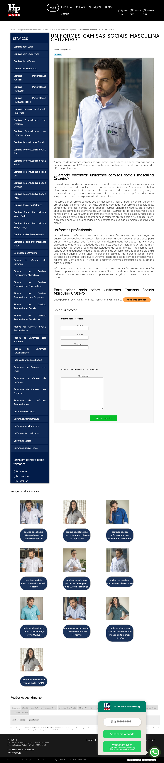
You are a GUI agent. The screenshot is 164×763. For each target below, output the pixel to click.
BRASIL (25, 708)
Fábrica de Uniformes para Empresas (30, 340)
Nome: (72, 327)
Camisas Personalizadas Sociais (29, 142)
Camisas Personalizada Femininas (30, 78)
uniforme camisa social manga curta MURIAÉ (33, 681)
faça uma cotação (136, 299)
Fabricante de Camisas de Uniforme (30, 380)
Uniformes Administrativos (27, 419)
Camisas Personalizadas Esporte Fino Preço (30, 111)
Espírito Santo (36, 708)
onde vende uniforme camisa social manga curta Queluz (33, 631)
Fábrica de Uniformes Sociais (28, 360)
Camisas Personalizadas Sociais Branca (30, 163)
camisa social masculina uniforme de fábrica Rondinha (76, 631)
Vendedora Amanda (122, 734)
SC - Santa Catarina (20, 712)
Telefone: (72, 346)
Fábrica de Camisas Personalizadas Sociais (30, 306)
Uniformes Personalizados (27, 433)
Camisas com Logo (24, 47)
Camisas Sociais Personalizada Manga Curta (30, 214)
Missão (80, 7)
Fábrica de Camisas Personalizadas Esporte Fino (30, 284)
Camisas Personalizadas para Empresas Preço (30, 133)
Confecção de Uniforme (26, 253)
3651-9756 (22, 471)
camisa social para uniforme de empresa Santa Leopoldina (33, 535)
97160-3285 (23, 476)
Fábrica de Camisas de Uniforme (30, 262)
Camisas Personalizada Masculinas (30, 89)
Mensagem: (75, 392)
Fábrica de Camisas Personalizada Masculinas (30, 273)
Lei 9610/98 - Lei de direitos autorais (63, 730)
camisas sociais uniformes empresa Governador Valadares (119, 535)
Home (52, 7)
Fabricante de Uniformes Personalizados (30, 402)
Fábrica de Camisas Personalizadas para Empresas (30, 295)
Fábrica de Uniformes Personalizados (30, 351)
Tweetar (58, 54)
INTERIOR (83, 708)
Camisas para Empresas (26, 68)
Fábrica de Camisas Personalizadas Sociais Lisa (30, 317)
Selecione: (16, 708)
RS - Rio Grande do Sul (147, 708)
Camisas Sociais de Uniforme (28, 205)
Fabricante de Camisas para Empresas (30, 391)
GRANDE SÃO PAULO (67, 708)
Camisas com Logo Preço (27, 54)
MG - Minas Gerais (97, 708)
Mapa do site (147, 740)
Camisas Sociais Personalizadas (29, 234)
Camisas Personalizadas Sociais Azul (30, 152)
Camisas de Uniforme (24, 61)
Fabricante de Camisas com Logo (30, 369)
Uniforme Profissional (24, 411)
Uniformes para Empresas (27, 426)
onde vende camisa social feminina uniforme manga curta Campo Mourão (120, 633)
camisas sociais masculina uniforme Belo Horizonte (33, 583)
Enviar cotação (103, 418)
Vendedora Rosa (122, 746)
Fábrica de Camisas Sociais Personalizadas (30, 329)
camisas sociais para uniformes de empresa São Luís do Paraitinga (76, 583)
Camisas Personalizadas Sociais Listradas (30, 185)
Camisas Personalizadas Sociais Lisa (30, 174)
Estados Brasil (50, 708)
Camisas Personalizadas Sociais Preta (30, 196)
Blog (108, 7)
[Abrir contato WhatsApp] (154, 752)
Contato (67, 14)
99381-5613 (23, 481)
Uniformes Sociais (23, 441)
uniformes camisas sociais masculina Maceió (120, 582)
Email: (72, 336)
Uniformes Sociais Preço (26, 448)
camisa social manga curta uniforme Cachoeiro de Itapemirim (77, 535)
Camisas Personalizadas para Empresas (30, 122)
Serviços (95, 7)
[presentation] (80, 360)
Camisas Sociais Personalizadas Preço (30, 244)
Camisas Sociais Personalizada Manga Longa (30, 225)
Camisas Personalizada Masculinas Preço (30, 100)
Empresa (66, 7)
